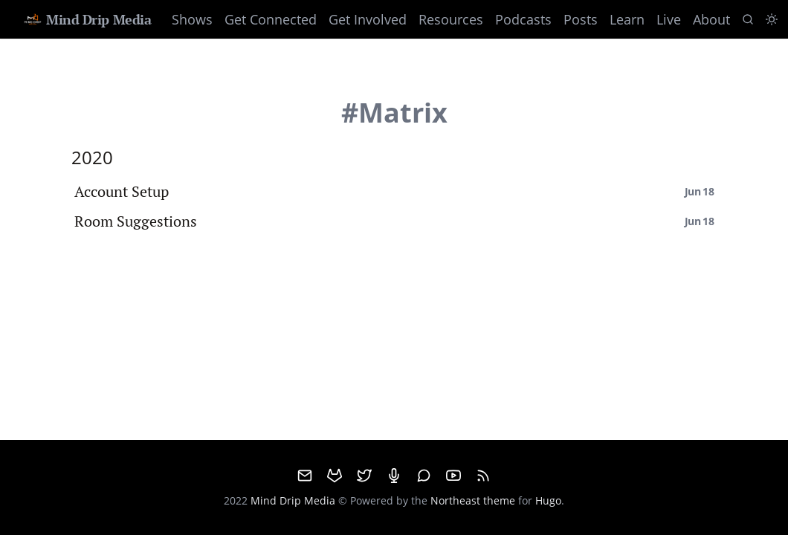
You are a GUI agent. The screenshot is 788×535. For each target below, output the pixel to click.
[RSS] (483, 475)
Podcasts (523, 19)
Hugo (548, 500)
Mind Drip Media (86, 19)
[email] (305, 475)
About (711, 19)
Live (668, 19)
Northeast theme (472, 500)
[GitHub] (334, 475)
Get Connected (271, 19)
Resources (451, 19)
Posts (580, 19)
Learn (627, 19)
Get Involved (368, 19)
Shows (192, 19)
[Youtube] (453, 475)
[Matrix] (424, 475)
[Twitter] (364, 475)
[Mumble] (394, 475)
